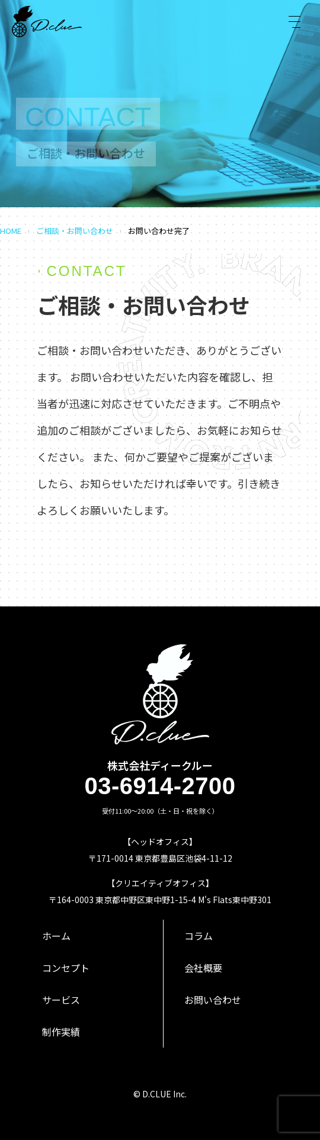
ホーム (56, 936)
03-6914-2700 (159, 786)
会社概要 (203, 968)
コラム (198, 936)
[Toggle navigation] (294, 22)
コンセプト (65, 968)
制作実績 (61, 1032)
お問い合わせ (212, 1000)
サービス (61, 1000)
